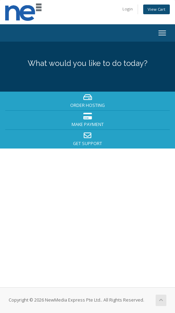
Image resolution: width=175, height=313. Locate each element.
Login (127, 8)
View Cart (156, 9)
